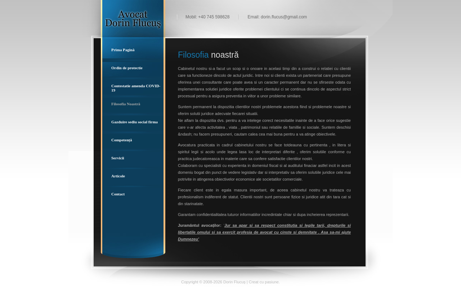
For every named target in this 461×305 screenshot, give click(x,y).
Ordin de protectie (127, 68)
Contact (118, 194)
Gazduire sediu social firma (134, 122)
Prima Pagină (122, 50)
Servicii (117, 158)
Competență (121, 140)
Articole (118, 176)
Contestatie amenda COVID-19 (135, 88)
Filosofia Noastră (125, 104)
